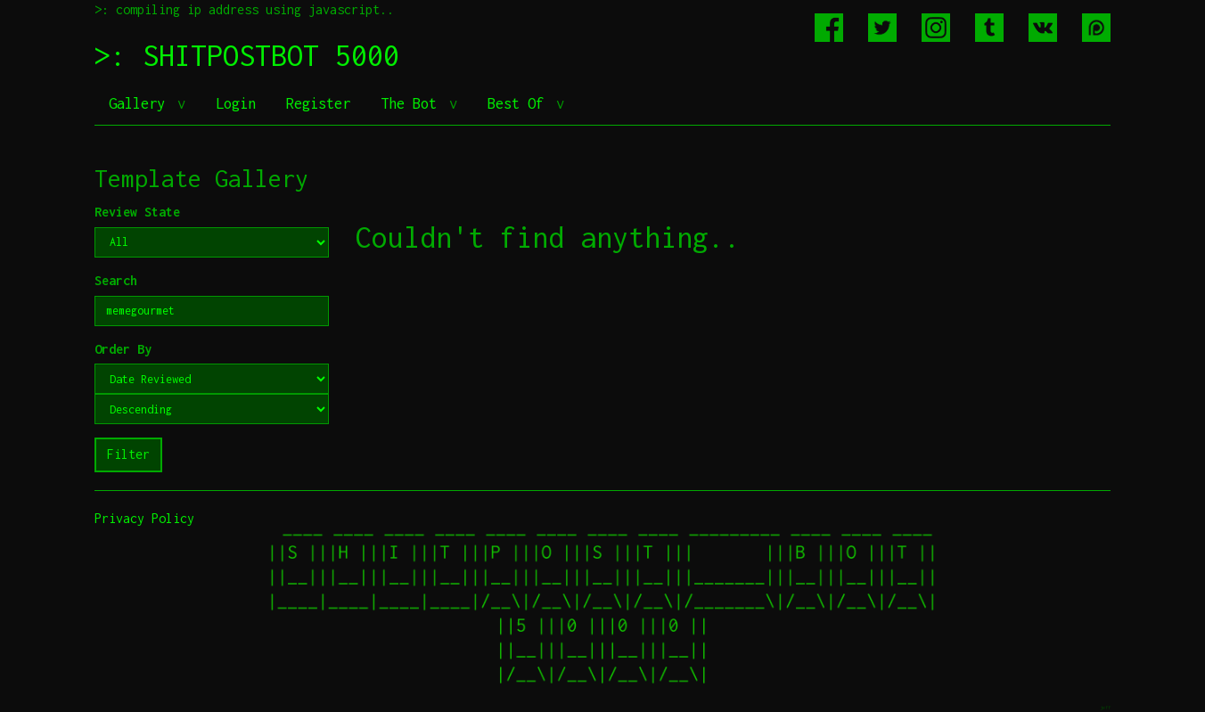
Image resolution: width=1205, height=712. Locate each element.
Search (115, 280)
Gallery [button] (141, 103)
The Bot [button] (413, 103)
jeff (1105, 707)
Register (318, 103)
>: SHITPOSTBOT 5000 (246, 55)
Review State (137, 211)
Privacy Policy (144, 518)
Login (236, 103)
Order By (123, 348)
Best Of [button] (520, 103)
